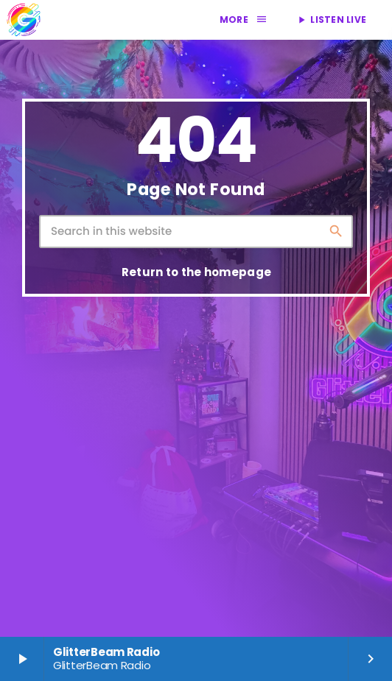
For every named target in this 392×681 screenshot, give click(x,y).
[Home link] (24, 20)
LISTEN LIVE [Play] (330, 19)
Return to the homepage (197, 272)
